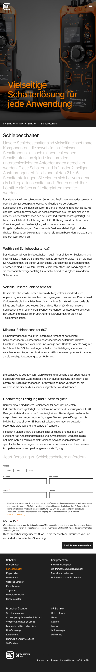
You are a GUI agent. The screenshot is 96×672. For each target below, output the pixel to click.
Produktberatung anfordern (77, 545)
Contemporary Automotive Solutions (24, 617)
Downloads (56, 634)
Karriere (55, 621)
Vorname (6, 476)
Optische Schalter (15, 581)
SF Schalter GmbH (13, 123)
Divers (30, 470)
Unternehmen (58, 613)
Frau (19, 470)
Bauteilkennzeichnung (62, 573)
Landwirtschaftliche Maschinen (21, 626)
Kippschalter (12, 573)
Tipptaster (11, 590)
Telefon (52, 490)
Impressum (43, 660)
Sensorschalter (13, 599)
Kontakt (55, 626)
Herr (9, 470)
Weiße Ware (12, 643)
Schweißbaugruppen (61, 564)
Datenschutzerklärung (16, 514)
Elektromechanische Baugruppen (67, 569)
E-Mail (5, 490)
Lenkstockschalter (15, 594)
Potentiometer (13, 586)
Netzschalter (12, 577)
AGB (79, 660)
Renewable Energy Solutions (20, 639)
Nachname (53, 476)
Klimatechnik (12, 634)
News (54, 617)
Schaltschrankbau (15, 613)
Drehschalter (12, 564)
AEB (86, 660)
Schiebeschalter (49, 123)
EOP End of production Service (66, 577)
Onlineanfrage (58, 630)
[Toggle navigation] (90, 6)
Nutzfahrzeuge (13, 630)
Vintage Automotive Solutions (20, 621)
